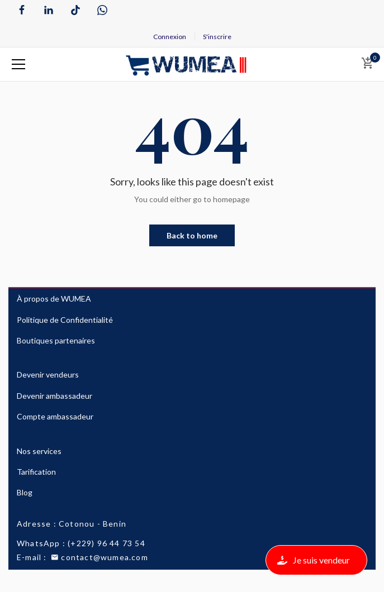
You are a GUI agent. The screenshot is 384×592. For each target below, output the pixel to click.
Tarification (36, 471)
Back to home (192, 235)
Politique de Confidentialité (65, 319)
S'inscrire (217, 36)
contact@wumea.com (98, 557)
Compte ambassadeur (55, 416)
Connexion (169, 36)
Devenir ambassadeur (54, 395)
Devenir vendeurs (48, 374)
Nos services (39, 451)
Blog (24, 492)
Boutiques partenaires (56, 340)
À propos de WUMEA (54, 298)
